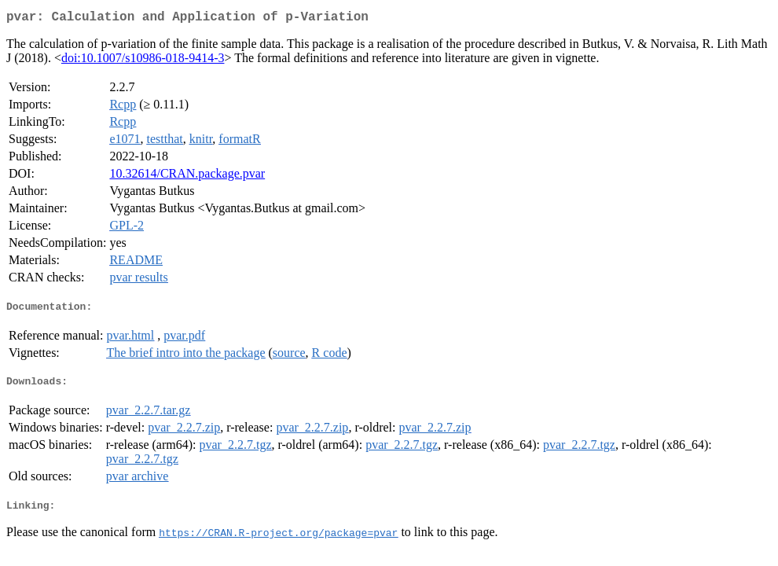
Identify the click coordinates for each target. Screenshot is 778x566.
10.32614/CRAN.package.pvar (187, 176)
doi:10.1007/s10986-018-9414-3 (143, 61)
